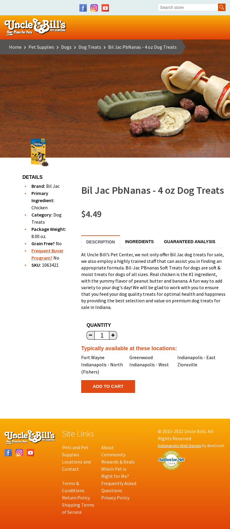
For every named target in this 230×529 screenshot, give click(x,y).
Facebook (83, 8)
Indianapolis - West (149, 365)
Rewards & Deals (118, 462)
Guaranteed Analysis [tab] (189, 241)
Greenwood (141, 357)
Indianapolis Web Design (179, 445)
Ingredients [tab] (139, 241)
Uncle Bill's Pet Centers (35, 27)
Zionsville (187, 365)
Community (113, 455)
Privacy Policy (115, 498)
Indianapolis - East (196, 357)
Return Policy (76, 498)
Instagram (94, 8)
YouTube (105, 8)
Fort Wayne (93, 357)
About (107, 447)
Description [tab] (100, 242)
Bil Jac (53, 186)
